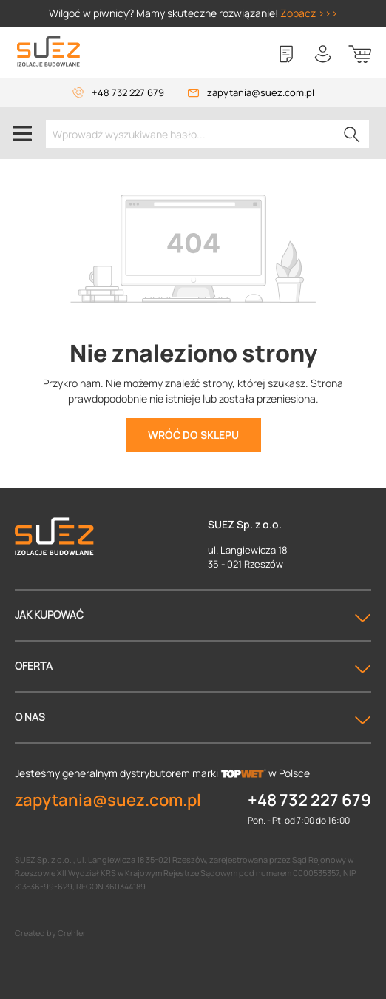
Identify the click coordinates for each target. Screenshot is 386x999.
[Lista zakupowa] (286, 54)
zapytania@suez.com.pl (260, 92)
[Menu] (22, 133)
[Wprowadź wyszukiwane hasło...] (207, 133)
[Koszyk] (360, 54)
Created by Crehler (50, 932)
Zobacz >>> (309, 13)
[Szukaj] (352, 133)
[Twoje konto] (323, 54)
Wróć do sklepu (193, 435)
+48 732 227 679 (128, 92)
